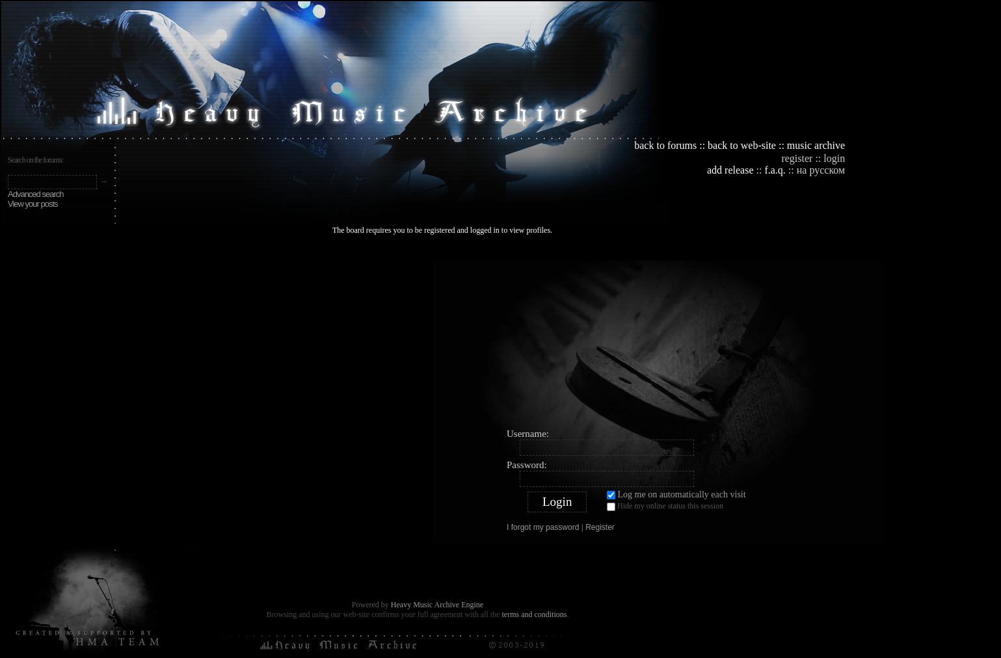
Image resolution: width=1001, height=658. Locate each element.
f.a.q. (774, 170)
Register (600, 527)
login (834, 158)
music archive (816, 145)
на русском (821, 170)
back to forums (665, 145)
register (796, 158)
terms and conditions (534, 614)
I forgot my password (543, 527)
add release (730, 170)
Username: (528, 433)
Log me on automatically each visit (676, 494)
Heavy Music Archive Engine (437, 604)
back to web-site (742, 145)
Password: (527, 465)
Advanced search (35, 194)
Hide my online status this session (665, 505)
